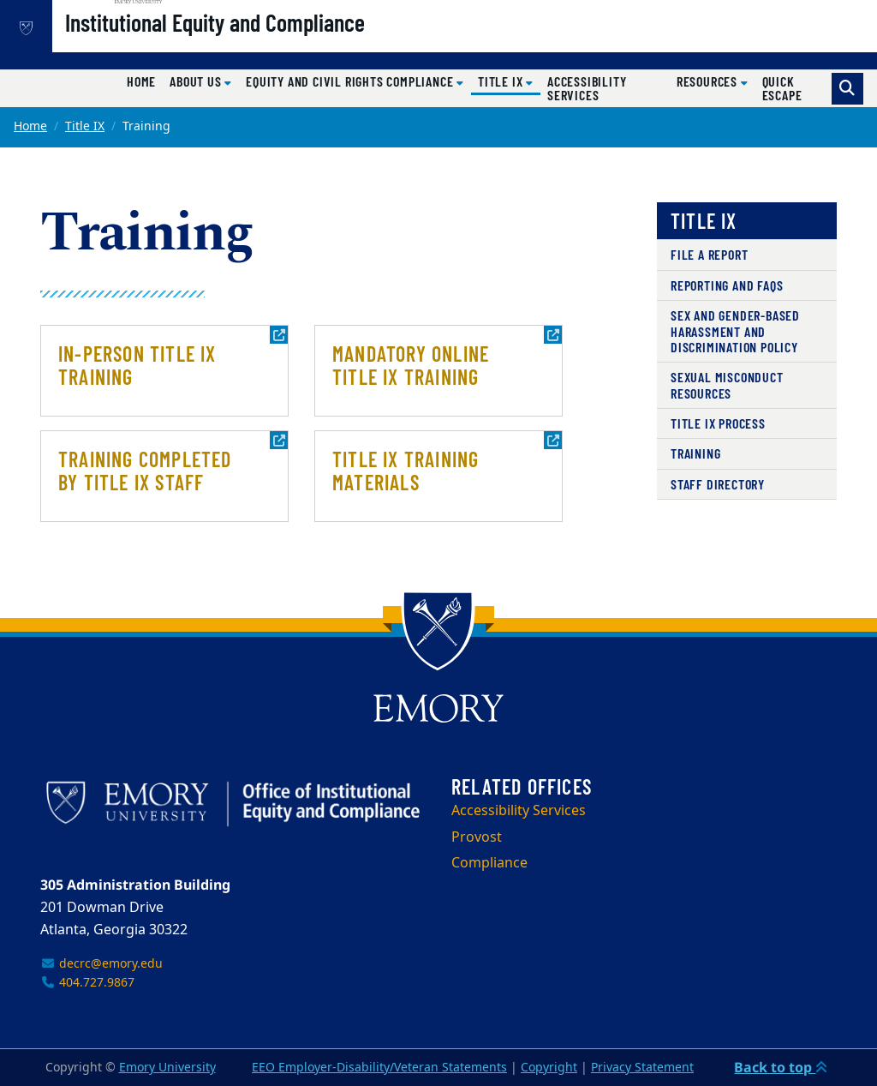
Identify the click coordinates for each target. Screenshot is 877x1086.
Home (141, 81)
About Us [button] (197, 81)
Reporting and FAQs (727, 285)
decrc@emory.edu (101, 964)
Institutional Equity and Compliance (270, 44)
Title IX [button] (509, 80)
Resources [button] (709, 81)
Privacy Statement (642, 1068)
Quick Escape (782, 88)
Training (695, 453)
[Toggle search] (847, 89)
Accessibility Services (586, 88)
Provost (476, 837)
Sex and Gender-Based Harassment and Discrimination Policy (735, 331)
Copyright (549, 1068)
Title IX (84, 126)
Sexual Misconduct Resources (727, 384)
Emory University (167, 1068)
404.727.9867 (87, 983)
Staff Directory (718, 484)
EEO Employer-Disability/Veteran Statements (379, 1068)
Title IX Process (718, 423)
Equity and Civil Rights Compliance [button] (351, 81)
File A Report (709, 254)
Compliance (489, 863)
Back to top (780, 1067)
